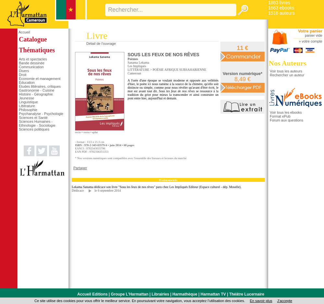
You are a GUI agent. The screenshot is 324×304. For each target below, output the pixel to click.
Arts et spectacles (33, 59)
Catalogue (33, 39)
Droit (22, 75)
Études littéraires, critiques (40, 86)
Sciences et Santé (33, 118)
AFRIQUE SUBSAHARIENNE (185, 69)
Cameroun (134, 73)
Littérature (27, 106)
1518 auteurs (281, 13)
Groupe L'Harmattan (129, 294)
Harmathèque (184, 294)
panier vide (313, 35)
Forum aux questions (286, 120)
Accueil (24, 32)
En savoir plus (261, 301)
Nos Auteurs (287, 63)
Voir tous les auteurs (286, 71)
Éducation (27, 82)
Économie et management (39, 79)
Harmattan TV (213, 294)
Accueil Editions (92, 294)
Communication (31, 67)
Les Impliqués (137, 66)
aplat (95, 132)
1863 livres (279, 2)
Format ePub (280, 116)
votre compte (312, 41)
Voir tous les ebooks (286, 112)
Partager (80, 168)
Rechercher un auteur (287, 75)
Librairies (160, 294)
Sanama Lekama (138, 62)
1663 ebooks (281, 7)
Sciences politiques (34, 129)
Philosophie (28, 110)
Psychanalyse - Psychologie (41, 114)
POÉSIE (158, 69)
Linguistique (28, 102)
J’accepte (284, 301)
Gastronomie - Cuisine (36, 90)
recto (78, 132)
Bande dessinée (31, 63)
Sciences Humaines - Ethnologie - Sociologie (37, 123)
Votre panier (310, 31)
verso (86, 132)
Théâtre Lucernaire (246, 294)
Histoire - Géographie (36, 94)
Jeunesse (26, 98)
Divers (24, 71)
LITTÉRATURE (138, 69)
